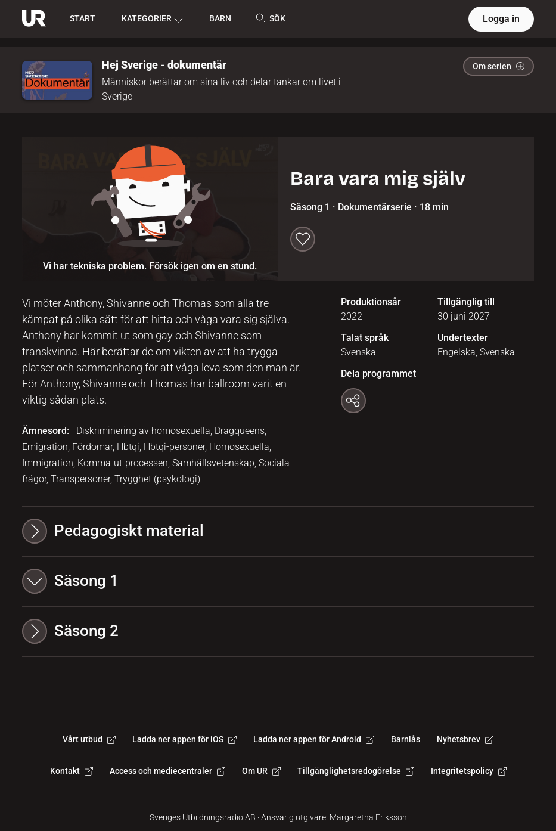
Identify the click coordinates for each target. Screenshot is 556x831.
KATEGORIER (152, 19)
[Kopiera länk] (353, 400)
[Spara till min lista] (302, 239)
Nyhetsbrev (465, 739)
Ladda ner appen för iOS (184, 739)
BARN (220, 18)
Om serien (498, 66)
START (82, 18)
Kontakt (71, 771)
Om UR (261, 771)
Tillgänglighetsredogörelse (355, 771)
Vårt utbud (89, 739)
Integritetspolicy (469, 771)
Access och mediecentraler (167, 771)
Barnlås (405, 739)
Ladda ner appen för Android (313, 739)
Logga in (501, 18)
